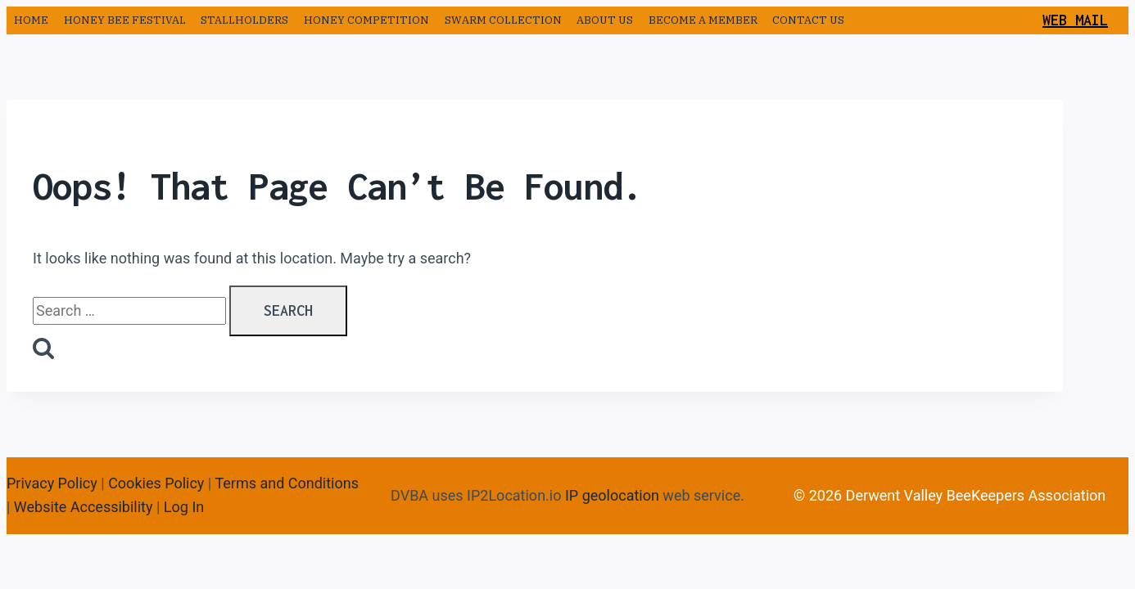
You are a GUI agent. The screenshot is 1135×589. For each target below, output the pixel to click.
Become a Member (703, 20)
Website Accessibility (83, 506)
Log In (184, 506)
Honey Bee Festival (125, 20)
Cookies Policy (156, 483)
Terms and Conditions (287, 483)
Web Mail (1075, 20)
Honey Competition (366, 20)
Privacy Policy (52, 483)
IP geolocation (612, 495)
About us (605, 20)
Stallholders (244, 20)
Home (31, 20)
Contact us (808, 20)
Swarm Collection (503, 20)
